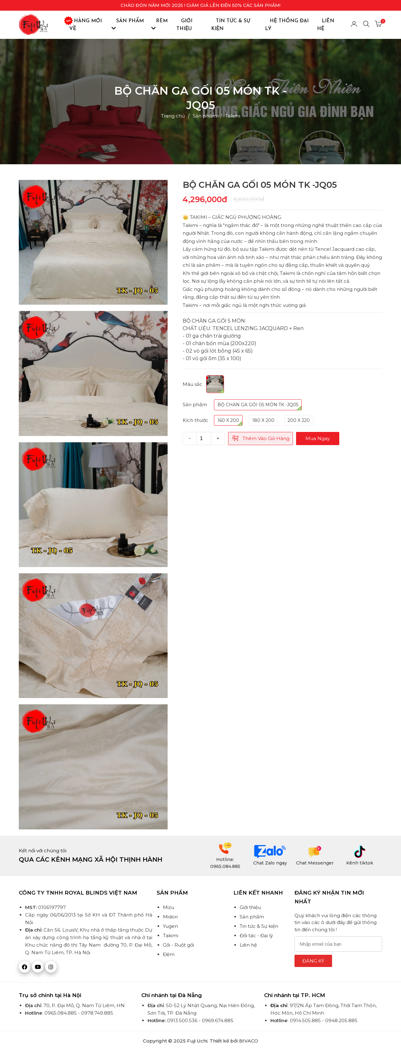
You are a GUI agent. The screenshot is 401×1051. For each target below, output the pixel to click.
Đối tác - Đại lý (256, 935)
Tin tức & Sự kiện (230, 24)
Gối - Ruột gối (178, 945)
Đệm (168, 954)
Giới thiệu (184, 24)
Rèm (159, 24)
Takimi (232, 116)
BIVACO (248, 1041)
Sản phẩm (128, 24)
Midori (170, 917)
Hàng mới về (85, 24)
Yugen (170, 926)
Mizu (168, 907)
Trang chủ (173, 116)
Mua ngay (317, 438)
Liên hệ (325, 24)
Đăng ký (313, 961)
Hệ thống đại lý (287, 24)
